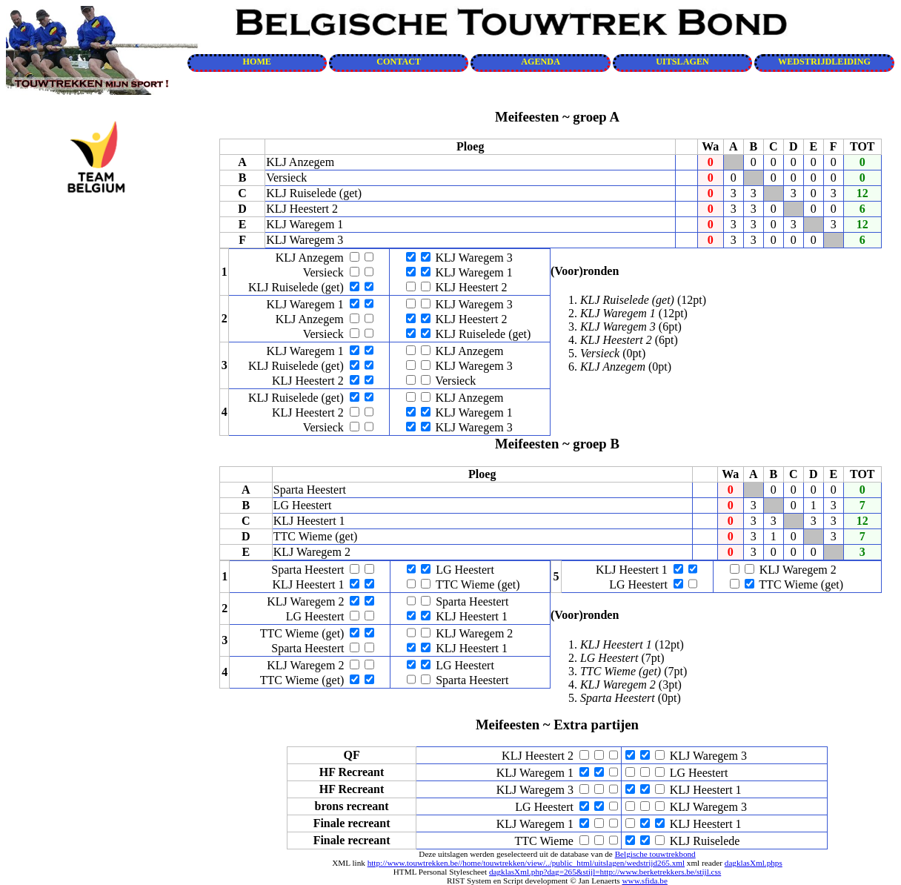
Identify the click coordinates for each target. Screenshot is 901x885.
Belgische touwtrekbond (655, 853)
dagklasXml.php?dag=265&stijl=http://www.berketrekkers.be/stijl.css (605, 871)
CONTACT (398, 61)
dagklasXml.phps (753, 862)
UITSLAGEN (682, 61)
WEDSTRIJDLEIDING (824, 61)
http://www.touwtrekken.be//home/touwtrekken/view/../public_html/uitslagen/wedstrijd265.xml (526, 862)
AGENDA (540, 61)
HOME (256, 61)
